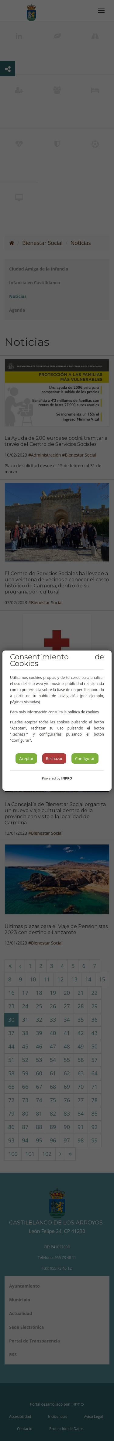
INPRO (66, 778)
